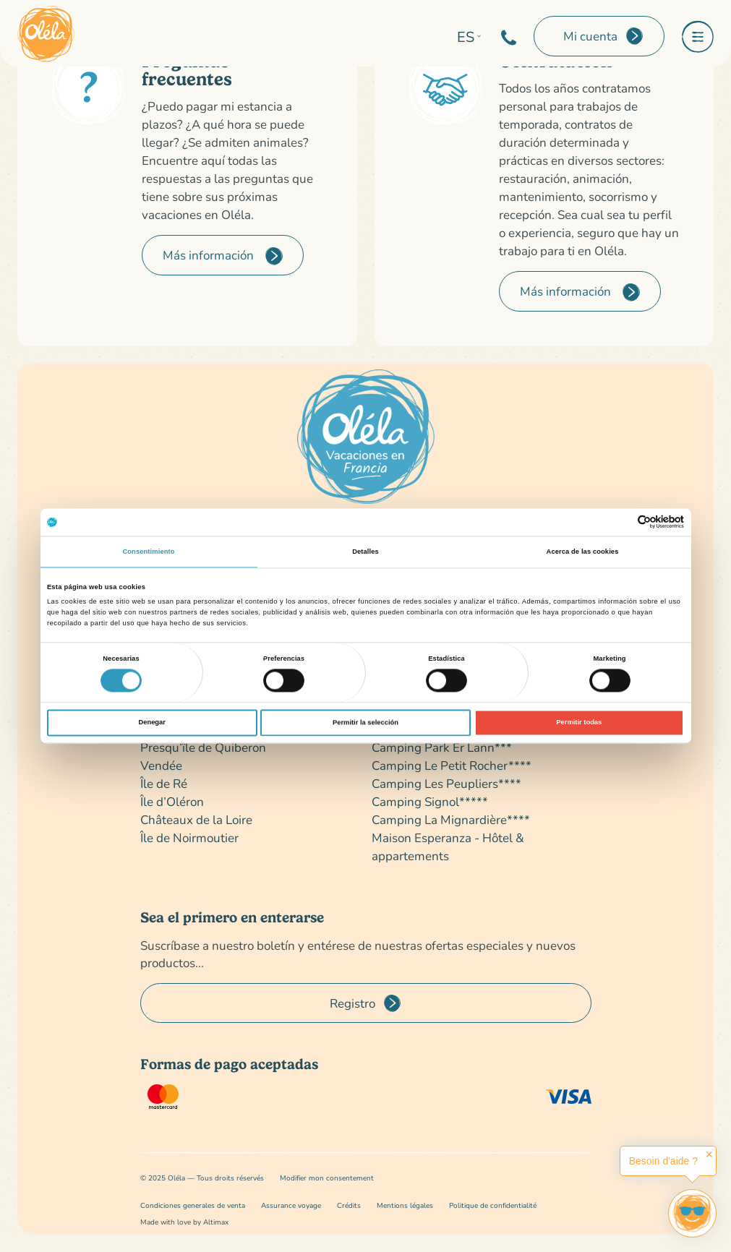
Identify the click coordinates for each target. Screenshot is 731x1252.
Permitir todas (579, 722)
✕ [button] (709, 1154)
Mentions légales (405, 1205)
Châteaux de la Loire (196, 819)
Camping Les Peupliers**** (446, 783)
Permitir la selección (365, 722)
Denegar (151, 722)
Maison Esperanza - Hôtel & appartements (448, 846)
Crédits (349, 1205)
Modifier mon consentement (327, 1178)
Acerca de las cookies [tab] (583, 551)
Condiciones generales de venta (192, 1205)
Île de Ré (163, 783)
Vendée (161, 765)
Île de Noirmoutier (189, 837)
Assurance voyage (291, 1205)
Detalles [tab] (365, 551)
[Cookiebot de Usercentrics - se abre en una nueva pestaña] (620, 522)
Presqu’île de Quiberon (203, 747)
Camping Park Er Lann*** (442, 747)
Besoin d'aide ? (663, 1161)
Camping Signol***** (430, 801)
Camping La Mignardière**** (451, 819)
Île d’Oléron (172, 801)
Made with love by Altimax (184, 1222)
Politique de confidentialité (493, 1205)
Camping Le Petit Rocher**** (451, 765)
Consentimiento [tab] (148, 551)
